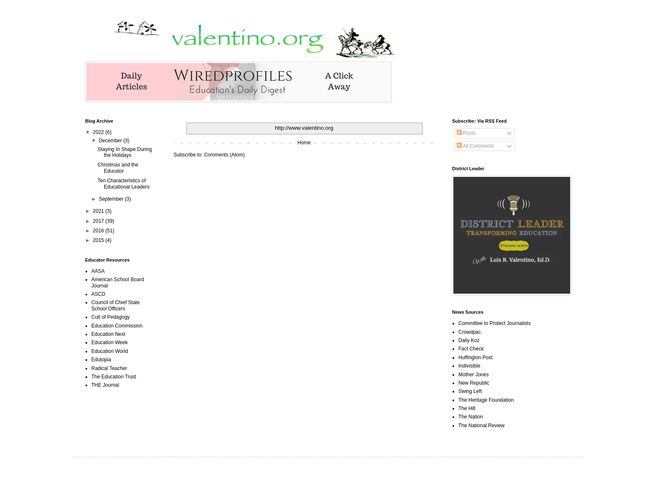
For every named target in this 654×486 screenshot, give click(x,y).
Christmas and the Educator (118, 168)
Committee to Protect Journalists (494, 323)
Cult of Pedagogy (110, 317)
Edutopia (101, 360)
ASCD (98, 294)
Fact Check (471, 349)
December (111, 141)
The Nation (470, 417)
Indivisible (469, 366)
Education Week (109, 342)
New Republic (473, 383)
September (112, 199)
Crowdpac (469, 332)
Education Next (108, 334)
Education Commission (117, 326)
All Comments (475, 146)
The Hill (466, 408)
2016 (99, 231)
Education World (109, 351)
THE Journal (105, 385)
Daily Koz (469, 340)
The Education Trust (113, 377)
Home (304, 143)
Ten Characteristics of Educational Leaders (123, 183)
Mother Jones (473, 375)
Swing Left (470, 391)
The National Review (481, 425)
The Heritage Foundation (486, 400)
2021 (99, 211)
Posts (466, 133)
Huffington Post (475, 357)
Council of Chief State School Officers (115, 305)
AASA (98, 271)
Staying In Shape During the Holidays (125, 152)
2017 (99, 221)
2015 (99, 240)
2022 (99, 132)
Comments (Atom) (224, 155)
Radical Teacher (109, 368)
